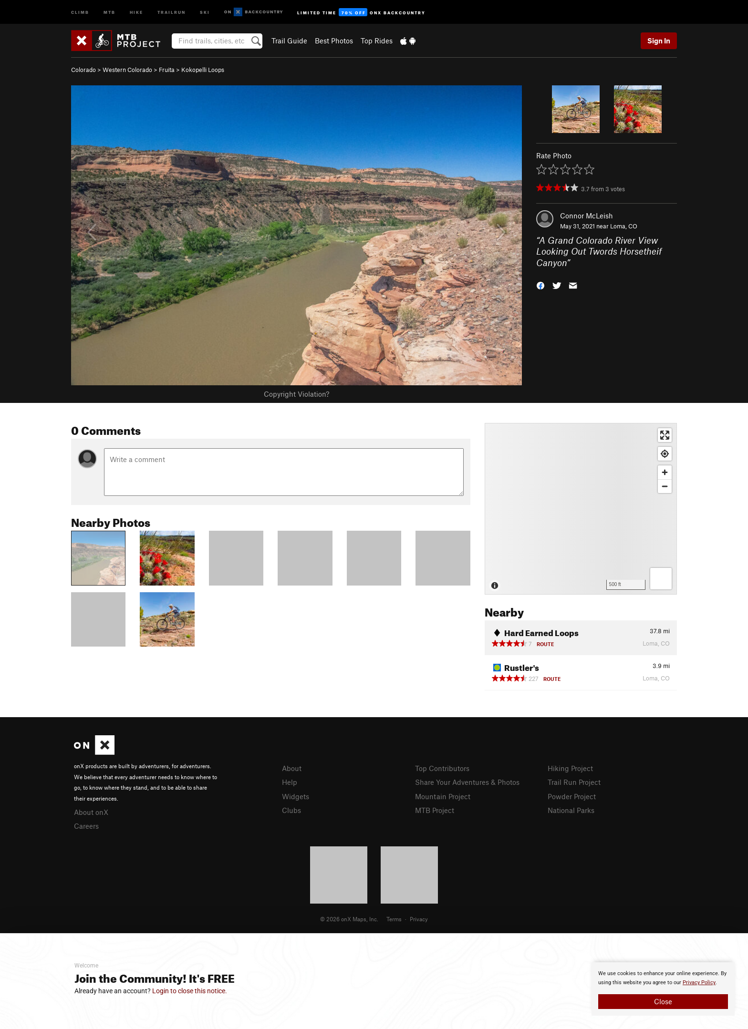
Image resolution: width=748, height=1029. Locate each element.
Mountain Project (442, 796)
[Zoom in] (665, 472)
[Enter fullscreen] (665, 435)
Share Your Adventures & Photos (467, 782)
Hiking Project (570, 768)
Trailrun (171, 12)
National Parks (571, 810)
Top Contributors (442, 768)
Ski (205, 12)
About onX (91, 812)
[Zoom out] (665, 486)
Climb (80, 12)
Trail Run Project (574, 782)
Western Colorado (127, 69)
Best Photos (334, 40)
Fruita (167, 69)
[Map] (580, 508)
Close (663, 1001)
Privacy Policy (699, 982)
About (291, 768)
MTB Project (434, 810)
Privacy (419, 919)
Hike (136, 12)
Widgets (295, 796)
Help (289, 782)
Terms (394, 919)
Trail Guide (289, 40)
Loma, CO (623, 226)
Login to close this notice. (189, 991)
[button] (540, 284)
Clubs (291, 810)
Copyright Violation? (296, 394)
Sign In (658, 40)
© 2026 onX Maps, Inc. (349, 919)
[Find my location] (665, 454)
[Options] (661, 578)
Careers (86, 826)
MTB (109, 12)
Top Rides (377, 40)
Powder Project (572, 796)
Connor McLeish (586, 215)
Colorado (83, 69)
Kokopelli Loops (202, 69)
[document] (663, 989)
